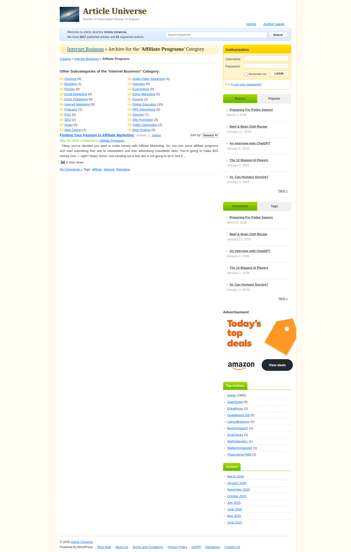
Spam (68, 125)
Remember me (255, 74)
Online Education (144, 104)
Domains (138, 84)
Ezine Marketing (143, 94)
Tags (274, 206)
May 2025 (234, 516)
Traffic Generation (144, 125)
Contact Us (232, 547)
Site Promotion (142, 120)
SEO (67, 120)
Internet (109, 169)
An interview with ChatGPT (250, 143)
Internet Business (85, 49)
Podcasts (70, 109)
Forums (137, 99)
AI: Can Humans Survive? (249, 177)
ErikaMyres (235, 408)
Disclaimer (212, 547)
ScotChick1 (235, 435)
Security (138, 114)
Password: (232, 66)
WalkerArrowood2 (239, 448)
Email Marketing (75, 94)
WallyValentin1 (237, 441)
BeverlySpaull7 (237, 428)
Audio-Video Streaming (148, 79)
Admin (156, 135)
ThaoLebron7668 (239, 454)
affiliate (97, 169)
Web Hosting (141, 130)
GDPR (196, 547)
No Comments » (71, 169)
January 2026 (236, 483)
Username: (233, 59)
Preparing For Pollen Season (251, 110)
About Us (121, 547)
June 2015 (234, 522)
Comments (240, 206)
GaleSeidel (235, 402)
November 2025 (238, 489)
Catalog (65, 59)
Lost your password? (247, 84)
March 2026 (235, 476)
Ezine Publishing (76, 99)
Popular (274, 98)
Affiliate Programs (111, 140)
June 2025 (234, 509)
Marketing (123, 169)
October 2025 (236, 496)
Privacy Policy (177, 547)
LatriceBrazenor (238, 421)
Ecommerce (140, 89)
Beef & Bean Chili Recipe (248, 126)
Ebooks (69, 89)
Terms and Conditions (148, 547)
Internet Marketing (77, 104)
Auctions (70, 79)
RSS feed (104, 547)
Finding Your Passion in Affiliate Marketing (97, 135)
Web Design (73, 130)
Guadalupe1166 (238, 415)
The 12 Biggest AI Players (249, 160)
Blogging (70, 84)
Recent (240, 98)
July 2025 (234, 503)
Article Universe (115, 14)
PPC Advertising (143, 109)
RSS (67, 114)
